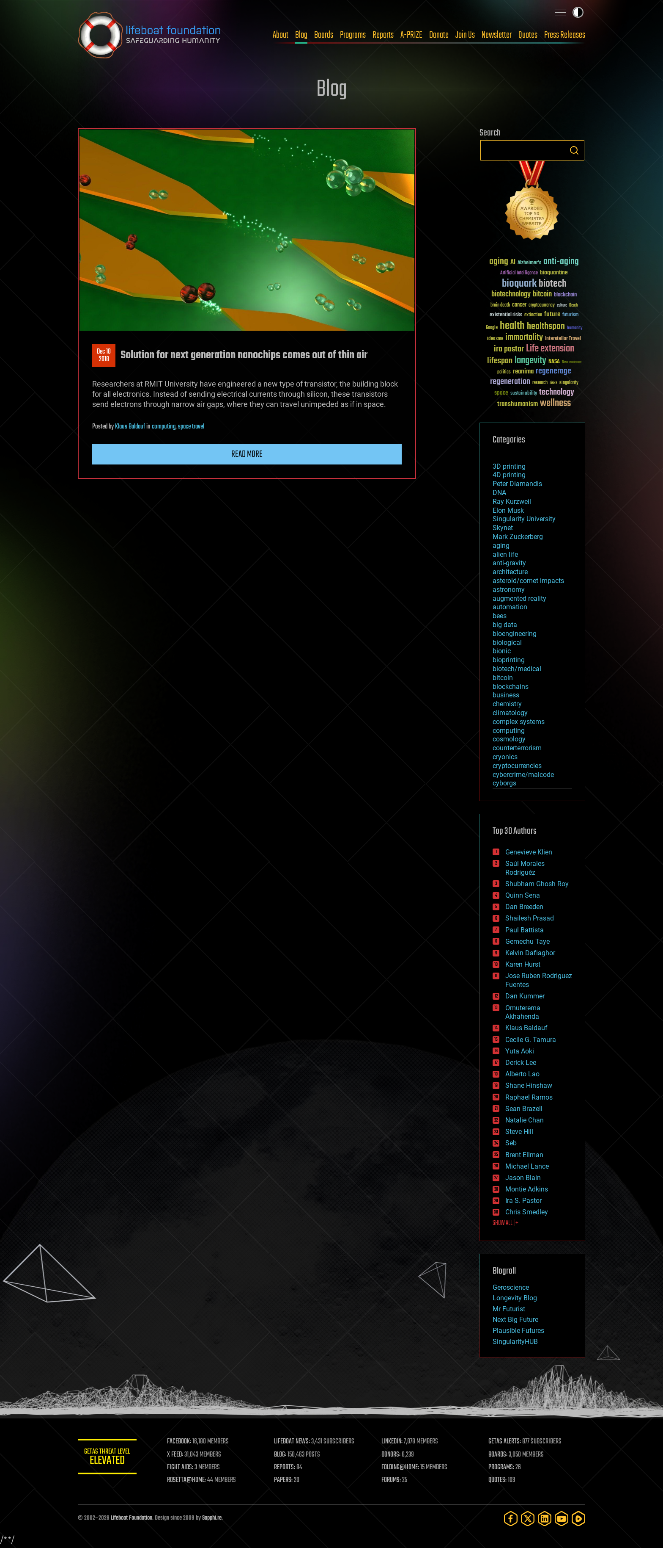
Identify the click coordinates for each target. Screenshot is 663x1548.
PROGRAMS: (502, 1467)
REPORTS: (285, 1467)
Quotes (527, 35)
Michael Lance (527, 1166)
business (506, 695)
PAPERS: (283, 1480)
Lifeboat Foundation (131, 1518)
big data (505, 625)
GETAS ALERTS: (505, 1441)
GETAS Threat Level (107, 1458)
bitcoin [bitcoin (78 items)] (542, 294)
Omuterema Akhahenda (522, 1012)
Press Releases (564, 35)
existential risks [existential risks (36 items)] (506, 315)
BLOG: (280, 1454)
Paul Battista (524, 930)
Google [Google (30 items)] (492, 328)
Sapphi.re (212, 1518)
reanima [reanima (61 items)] (523, 372)
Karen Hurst (522, 964)
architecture (510, 572)
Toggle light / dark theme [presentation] (578, 12)
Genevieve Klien (528, 852)
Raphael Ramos (529, 1097)
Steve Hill (519, 1132)
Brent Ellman (524, 1155)
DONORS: (391, 1454)
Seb (511, 1143)
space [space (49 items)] (501, 392)
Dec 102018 (104, 355)
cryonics (505, 757)
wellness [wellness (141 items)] (555, 403)
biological (507, 643)
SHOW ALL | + (505, 1223)
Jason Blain (523, 1178)
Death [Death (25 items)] (573, 305)
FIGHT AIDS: (180, 1467)
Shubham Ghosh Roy (537, 884)
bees (500, 616)
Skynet (503, 528)
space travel (191, 426)
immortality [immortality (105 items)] (524, 337)
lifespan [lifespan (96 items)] (499, 361)
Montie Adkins (526, 1189)
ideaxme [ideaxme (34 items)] (495, 339)
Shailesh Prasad (529, 918)
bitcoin (503, 678)
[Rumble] (578, 1518)
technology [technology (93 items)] (556, 393)
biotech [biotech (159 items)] (553, 284)
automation (510, 607)
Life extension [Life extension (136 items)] (550, 348)
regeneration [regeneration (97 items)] (510, 382)
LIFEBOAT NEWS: (292, 1441)
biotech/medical (517, 669)
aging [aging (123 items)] (498, 262)
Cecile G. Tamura (530, 1040)
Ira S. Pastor (523, 1201)
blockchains (511, 687)
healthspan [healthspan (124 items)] (546, 326)
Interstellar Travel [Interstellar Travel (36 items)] (563, 339)
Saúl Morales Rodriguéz (525, 868)
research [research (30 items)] (540, 383)
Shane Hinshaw (528, 1085)
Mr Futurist (509, 1309)
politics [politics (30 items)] (504, 372)
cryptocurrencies (517, 766)
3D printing (509, 466)
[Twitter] (527, 1518)
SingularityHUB (515, 1342)
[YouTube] (561, 1518)
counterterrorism (517, 748)
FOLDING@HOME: (400, 1467)
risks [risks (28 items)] (553, 382)
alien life (505, 554)
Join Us (465, 35)
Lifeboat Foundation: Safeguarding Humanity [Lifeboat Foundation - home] (150, 35)
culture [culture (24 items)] (562, 305)
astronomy (509, 590)
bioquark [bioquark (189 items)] (519, 284)
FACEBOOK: (179, 1441)
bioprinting (509, 660)
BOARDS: (498, 1454)
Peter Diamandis (517, 484)
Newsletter (497, 35)
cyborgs (504, 783)
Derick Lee (520, 1063)
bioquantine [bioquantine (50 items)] (554, 272)
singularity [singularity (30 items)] (568, 383)
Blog (301, 35)
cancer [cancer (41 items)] (519, 305)
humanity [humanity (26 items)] (575, 328)
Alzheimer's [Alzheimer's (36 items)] (529, 263)
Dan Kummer (525, 996)
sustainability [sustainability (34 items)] (523, 394)
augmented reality (519, 598)
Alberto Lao (522, 1074)
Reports (383, 35)
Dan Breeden (524, 907)
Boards (323, 35)
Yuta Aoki (519, 1051)
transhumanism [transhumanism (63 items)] (517, 404)
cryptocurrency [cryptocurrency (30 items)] (542, 305)
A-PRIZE (411, 35)
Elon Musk (508, 510)
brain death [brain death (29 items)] (500, 305)
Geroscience (511, 1287)
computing (163, 426)
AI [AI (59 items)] (512, 263)
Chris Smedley (526, 1212)
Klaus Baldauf (130, 426)
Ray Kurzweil (512, 502)
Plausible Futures (518, 1331)
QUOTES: (498, 1480)
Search (574, 150)
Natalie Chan (524, 1120)
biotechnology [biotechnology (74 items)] (511, 294)
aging (501, 546)
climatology (510, 713)
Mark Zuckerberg (518, 537)
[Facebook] (511, 1518)
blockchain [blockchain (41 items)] (565, 295)
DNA (499, 493)
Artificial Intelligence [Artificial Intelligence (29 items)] (519, 273)
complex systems (519, 722)
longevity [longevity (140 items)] (530, 360)
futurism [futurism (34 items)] (570, 315)
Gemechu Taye (527, 941)
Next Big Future (515, 1320)
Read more (247, 454)
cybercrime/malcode (523, 775)
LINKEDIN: (392, 1441)
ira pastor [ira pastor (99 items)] (509, 349)
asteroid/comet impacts (528, 581)
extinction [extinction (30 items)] (533, 315)
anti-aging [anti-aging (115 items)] (561, 262)
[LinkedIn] (544, 1518)
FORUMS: (391, 1480)
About (280, 35)
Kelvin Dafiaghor (530, 953)
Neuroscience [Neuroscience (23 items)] (571, 362)
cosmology (509, 739)
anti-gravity (509, 563)
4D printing (509, 475)
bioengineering (515, 634)
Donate (439, 35)
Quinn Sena (522, 895)
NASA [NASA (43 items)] (554, 362)
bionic (502, 651)
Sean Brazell (523, 1109)
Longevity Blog (515, 1298)
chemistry (507, 704)
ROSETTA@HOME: (186, 1480)
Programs (353, 35)
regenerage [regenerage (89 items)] (553, 371)
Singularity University (524, 519)
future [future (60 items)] (552, 314)
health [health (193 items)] (512, 326)
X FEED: (175, 1454)
